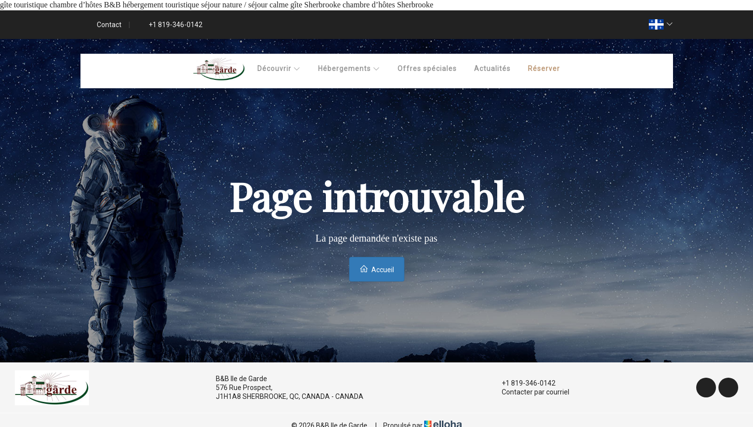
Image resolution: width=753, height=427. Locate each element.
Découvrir (279, 68)
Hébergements (349, 68)
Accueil (376, 269)
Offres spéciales (427, 68)
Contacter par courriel (529, 392)
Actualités (492, 68)
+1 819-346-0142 (522, 383)
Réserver (544, 68)
